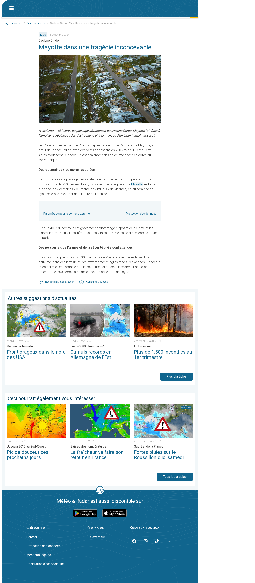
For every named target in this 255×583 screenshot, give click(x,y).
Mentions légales (38, 555)
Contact (31, 537)
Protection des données (141, 213)
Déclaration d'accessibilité (45, 564)
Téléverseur (96, 537)
